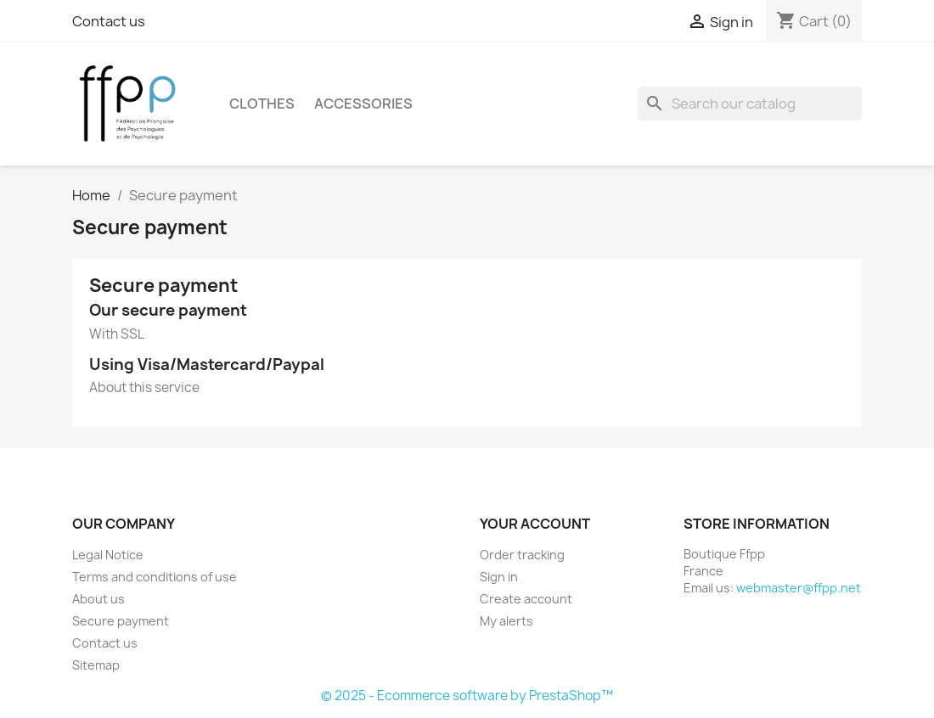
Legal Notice (107, 555)
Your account (535, 523)
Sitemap (96, 665)
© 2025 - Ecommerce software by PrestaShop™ (467, 695)
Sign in (499, 577)
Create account (526, 599)
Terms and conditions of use (154, 577)
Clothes (262, 103)
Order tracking (522, 555)
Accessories (363, 103)
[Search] (750, 104)
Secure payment (120, 621)
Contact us (108, 21)
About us (98, 599)
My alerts (506, 621)
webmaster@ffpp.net (798, 588)
